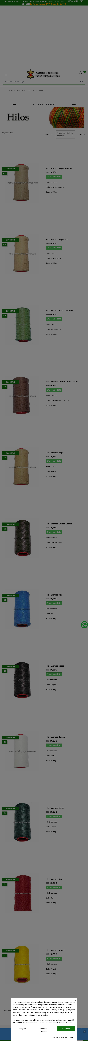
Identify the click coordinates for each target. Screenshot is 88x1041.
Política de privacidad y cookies (64, 1037)
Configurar (22, 1029)
